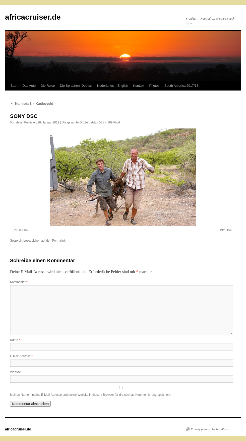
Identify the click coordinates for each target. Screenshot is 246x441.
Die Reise (48, 85)
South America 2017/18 (181, 85)
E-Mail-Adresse (21, 356)
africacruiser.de (33, 17)
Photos (154, 85)
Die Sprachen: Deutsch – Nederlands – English (94, 85)
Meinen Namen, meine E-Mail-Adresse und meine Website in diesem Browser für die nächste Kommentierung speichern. (90, 394)
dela (19, 122)
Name (15, 340)
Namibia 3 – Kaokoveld (31, 104)
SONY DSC (224, 230)
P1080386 (21, 230)
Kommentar (19, 282)
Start (14, 85)
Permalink (58, 240)
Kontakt (138, 85)
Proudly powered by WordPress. (210, 429)
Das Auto (29, 85)
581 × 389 (106, 122)
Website (15, 372)
